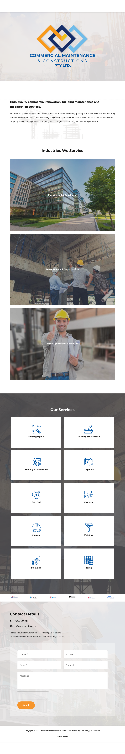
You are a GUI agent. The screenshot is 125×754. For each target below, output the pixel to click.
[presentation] (33, 707)
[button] (113, 6)
